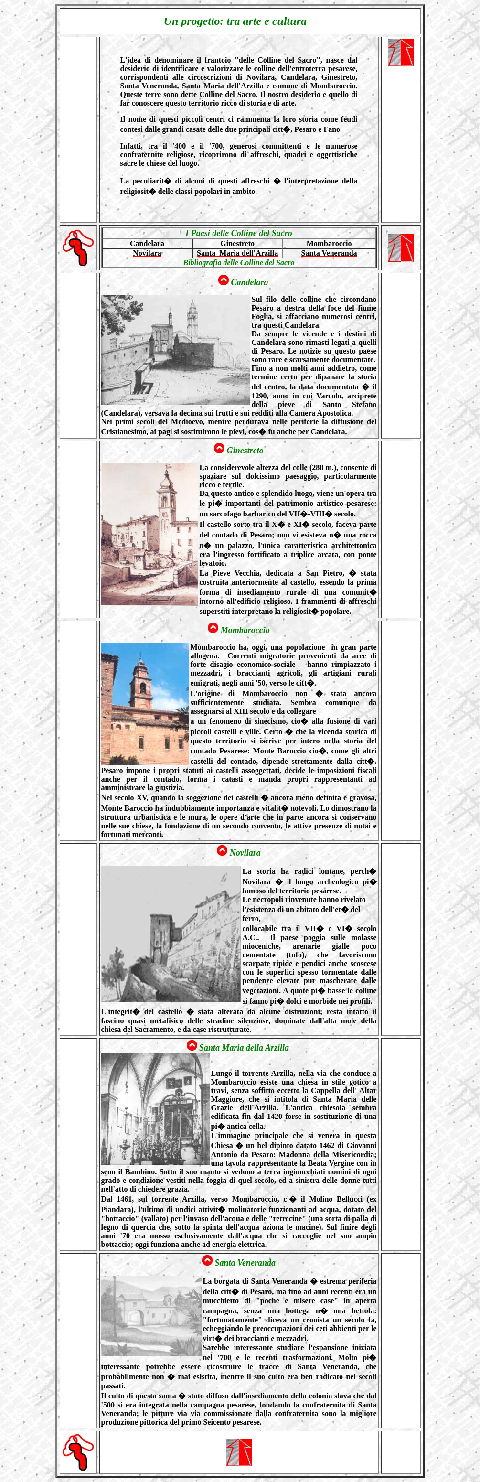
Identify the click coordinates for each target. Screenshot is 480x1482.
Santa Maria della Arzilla (245, 1047)
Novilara (245, 853)
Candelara (250, 282)
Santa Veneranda (245, 1262)
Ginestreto (245, 450)
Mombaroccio (245, 630)
